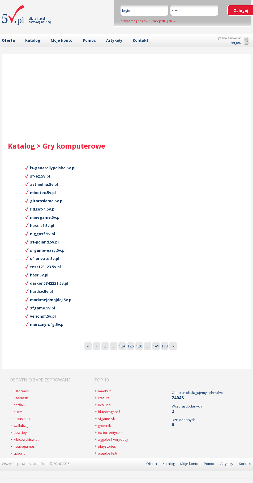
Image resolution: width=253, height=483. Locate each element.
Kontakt (140, 40)
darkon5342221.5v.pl (49, 283)
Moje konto (61, 40)
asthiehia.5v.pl (44, 184)
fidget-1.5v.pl (42, 209)
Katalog (32, 40)
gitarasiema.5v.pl (46, 200)
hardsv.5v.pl (41, 291)
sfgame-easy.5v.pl (48, 250)
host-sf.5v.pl (42, 225)
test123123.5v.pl (45, 266)
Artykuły (114, 40)
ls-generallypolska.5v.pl (52, 167)
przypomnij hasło (133, 21)
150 (164, 345)
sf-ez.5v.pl (40, 176)
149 (156, 345)
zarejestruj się (163, 21)
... (113, 345)
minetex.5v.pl (43, 192)
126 (139, 345)
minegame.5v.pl (45, 217)
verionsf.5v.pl (43, 316)
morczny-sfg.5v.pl (47, 324)
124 (122, 345)
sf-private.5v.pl (44, 258)
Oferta (8, 40)
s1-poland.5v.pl (44, 242)
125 (130, 345)
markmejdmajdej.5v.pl (51, 299)
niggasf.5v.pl (42, 233)
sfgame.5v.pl (42, 307)
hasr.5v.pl (39, 275)
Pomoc (89, 40)
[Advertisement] (126, 101)
